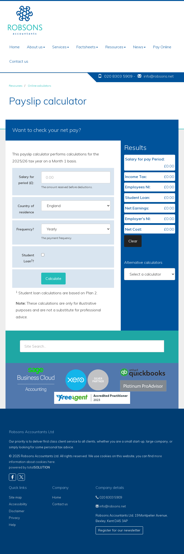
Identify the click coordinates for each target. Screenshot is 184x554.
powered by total (29, 467)
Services (60, 46)
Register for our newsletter (119, 530)
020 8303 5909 (109, 497)
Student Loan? (28, 258)
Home (14, 46)
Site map (15, 497)
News (139, 46)
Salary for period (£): (26, 180)
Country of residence (26, 209)
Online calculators (39, 85)
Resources (115, 46)
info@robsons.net (159, 76)
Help (12, 525)
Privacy (14, 518)
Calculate (53, 278)
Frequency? (25, 229)
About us (36, 46)
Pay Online (162, 46)
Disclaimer (16, 511)
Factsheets (87, 46)
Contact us (18, 61)
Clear (132, 241)
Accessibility (18, 504)
